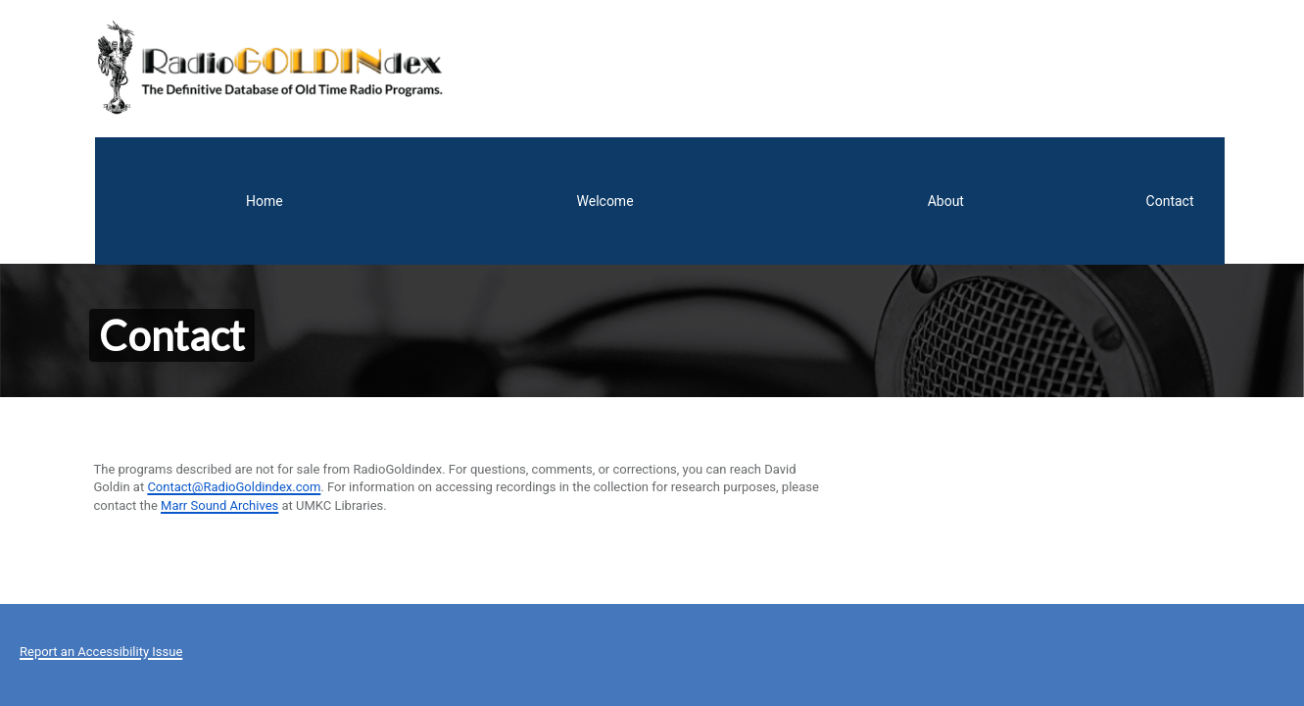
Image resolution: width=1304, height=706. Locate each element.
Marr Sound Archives (219, 368)
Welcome (945, 64)
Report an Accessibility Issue (101, 514)
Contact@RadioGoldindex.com (233, 350)
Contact (1157, 64)
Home (837, 64)
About (1053, 64)
